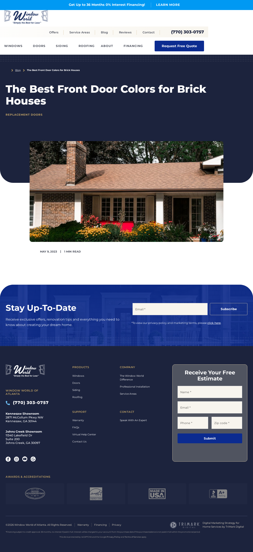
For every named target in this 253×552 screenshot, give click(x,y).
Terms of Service (133, 537)
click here (214, 323)
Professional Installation (135, 386)
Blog (104, 32)
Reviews (125, 32)
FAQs (75, 427)
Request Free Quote (179, 46)
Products (80, 367)
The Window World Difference (132, 377)
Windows (13, 46)
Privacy (116, 524)
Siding (62, 46)
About (107, 46)
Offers (53, 32)
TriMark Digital (235, 526)
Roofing (87, 46)
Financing (133, 46)
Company (127, 367)
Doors (39, 46)
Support (79, 411)
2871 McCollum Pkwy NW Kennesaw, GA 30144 (24, 417)
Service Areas (79, 32)
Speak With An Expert (133, 420)
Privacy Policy (113, 537)
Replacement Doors (24, 114)
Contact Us (79, 441)
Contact (149, 32)
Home (7, 70)
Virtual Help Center (84, 434)
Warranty (78, 420)
